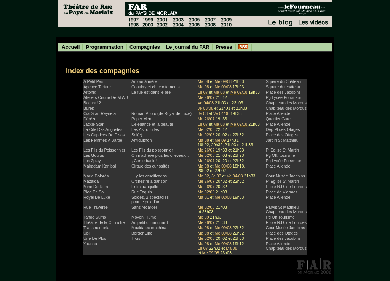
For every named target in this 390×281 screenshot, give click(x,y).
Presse (224, 47)
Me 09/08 (222, 81)
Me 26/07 (207, 97)
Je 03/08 (205, 108)
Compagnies (144, 47)
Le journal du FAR (187, 47)
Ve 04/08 (206, 103)
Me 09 (220, 140)
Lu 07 (203, 92)
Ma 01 (203, 197)
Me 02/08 (206, 129)
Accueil (71, 47)
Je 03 (203, 113)
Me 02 (203, 176)
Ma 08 (203, 81)
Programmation (104, 47)
